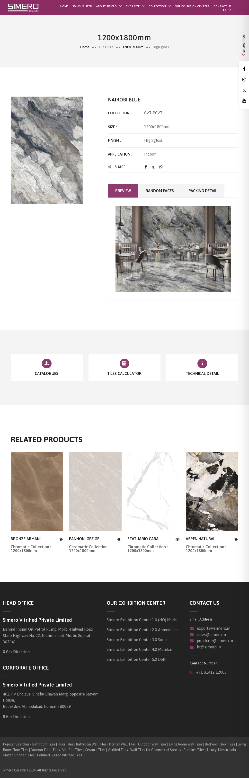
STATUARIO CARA (143, 539)
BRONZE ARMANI (26, 539)
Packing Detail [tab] (202, 191)
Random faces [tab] (160, 191)
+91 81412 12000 (211, 672)
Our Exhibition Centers (192, 6)
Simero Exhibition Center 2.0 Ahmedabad (143, 630)
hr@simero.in (209, 647)
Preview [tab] (123, 191)
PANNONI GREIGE (84, 539)
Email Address (201, 619)
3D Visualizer (82, 6)
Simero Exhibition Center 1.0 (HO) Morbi (142, 620)
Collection (157, 6)
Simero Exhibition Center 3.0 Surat (137, 639)
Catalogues (46, 373)
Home (64, 6)
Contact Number (203, 663)
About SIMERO (106, 6)
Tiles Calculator (124, 373)
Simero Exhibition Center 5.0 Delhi (137, 659)
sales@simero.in (211, 634)
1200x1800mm (133, 47)
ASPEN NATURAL (200, 539)
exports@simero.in (213, 628)
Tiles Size (133, 6)
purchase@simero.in (215, 640)
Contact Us (222, 6)
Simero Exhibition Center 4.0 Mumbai (139, 649)
